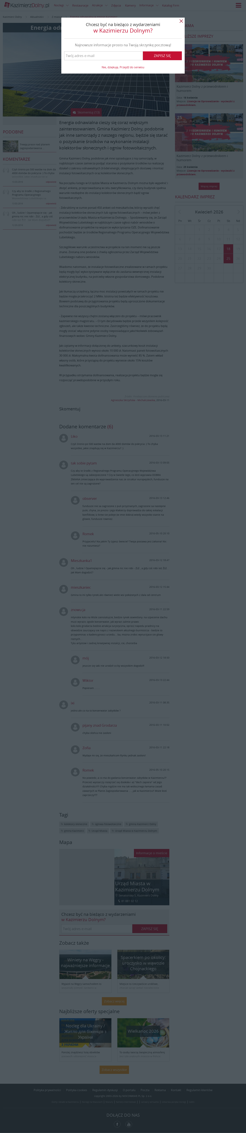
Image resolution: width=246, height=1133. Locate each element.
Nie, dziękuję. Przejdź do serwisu (123, 67)
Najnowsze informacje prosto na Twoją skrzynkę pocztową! (123, 45)
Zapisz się (162, 55)
